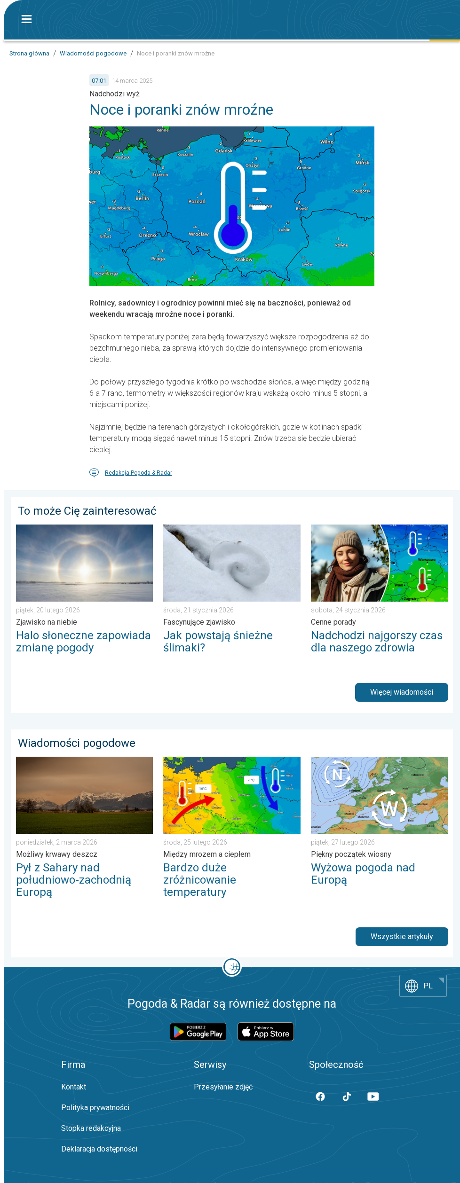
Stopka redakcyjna (91, 1128)
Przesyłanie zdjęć (223, 1086)
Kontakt (73, 1086)
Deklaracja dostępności (99, 1148)
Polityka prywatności (95, 1107)
